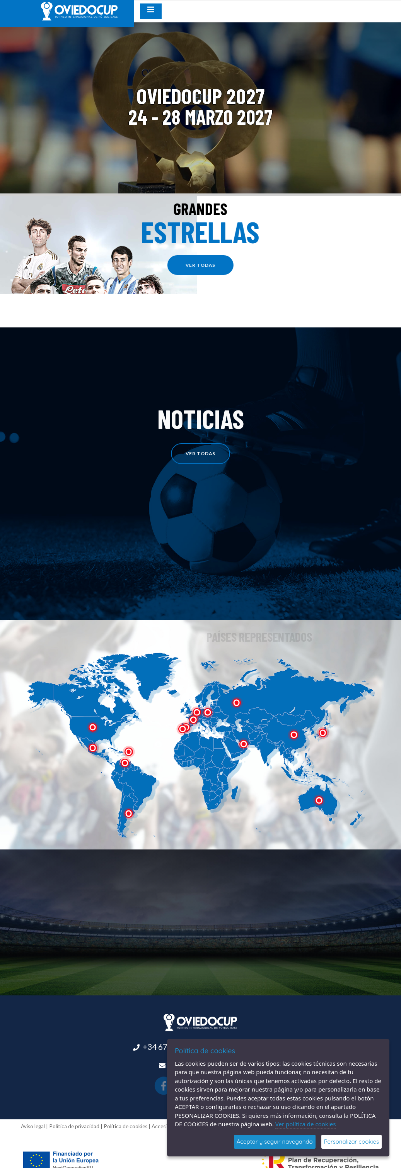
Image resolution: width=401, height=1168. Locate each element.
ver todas (204, 265)
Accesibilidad (167, 1126)
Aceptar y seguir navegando (275, 1141)
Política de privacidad (74, 1126)
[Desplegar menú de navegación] (151, 11)
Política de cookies (125, 1126)
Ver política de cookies (305, 1124)
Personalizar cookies (351, 1141)
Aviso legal (33, 1126)
